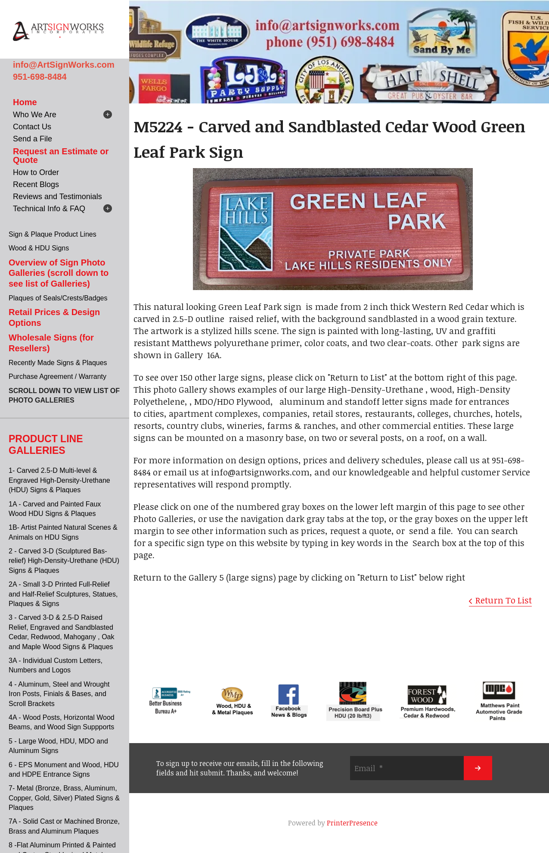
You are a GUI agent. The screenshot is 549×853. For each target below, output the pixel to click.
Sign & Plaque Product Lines (52, 234)
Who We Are (34, 114)
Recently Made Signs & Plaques (58, 362)
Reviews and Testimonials (57, 196)
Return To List (503, 600)
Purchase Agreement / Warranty (57, 376)
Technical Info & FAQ (49, 208)
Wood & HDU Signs (39, 248)
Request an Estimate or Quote (61, 156)
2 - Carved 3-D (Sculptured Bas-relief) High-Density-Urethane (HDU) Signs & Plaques (64, 560)
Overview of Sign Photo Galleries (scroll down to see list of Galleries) (59, 273)
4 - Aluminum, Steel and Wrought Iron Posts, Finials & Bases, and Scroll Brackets (59, 694)
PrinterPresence (352, 823)
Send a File (32, 138)
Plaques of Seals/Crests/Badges (58, 298)
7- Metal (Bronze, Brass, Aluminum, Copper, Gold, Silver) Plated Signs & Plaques (64, 797)
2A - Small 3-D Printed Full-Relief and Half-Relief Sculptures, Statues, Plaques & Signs (63, 594)
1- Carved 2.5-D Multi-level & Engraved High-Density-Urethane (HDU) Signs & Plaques (59, 480)
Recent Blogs (36, 184)
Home (25, 102)
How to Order (36, 172)
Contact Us (32, 126)
